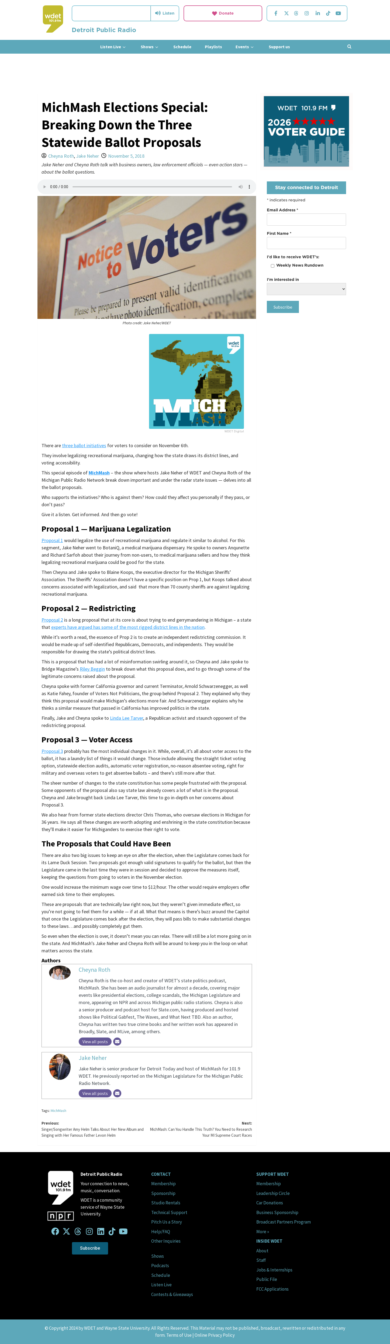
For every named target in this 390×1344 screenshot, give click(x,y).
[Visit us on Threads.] (296, 13)
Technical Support (169, 1212)
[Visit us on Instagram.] (307, 13)
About (262, 1251)
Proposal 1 (52, 540)
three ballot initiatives (84, 445)
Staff (261, 1260)
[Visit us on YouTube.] (338, 13)
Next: (199, 1130)
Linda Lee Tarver (126, 718)
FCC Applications (272, 1289)
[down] (124, 47)
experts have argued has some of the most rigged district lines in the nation (128, 627)
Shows (150, 47)
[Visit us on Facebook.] (276, 13)
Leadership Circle (273, 1193)
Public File (266, 1279)
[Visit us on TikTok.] (328, 13)
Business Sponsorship (277, 1212)
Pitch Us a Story (166, 1222)
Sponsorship (163, 1193)
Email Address (282, 210)
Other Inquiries (166, 1241)
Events (245, 47)
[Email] (117, 1042)
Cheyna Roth (61, 156)
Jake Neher (87, 156)
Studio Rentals (165, 1203)
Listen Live (113, 47)
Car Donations (269, 1203)
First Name (279, 233)
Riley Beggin (92, 669)
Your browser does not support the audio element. (146, 187)
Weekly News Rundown (299, 265)
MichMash (58, 1110)
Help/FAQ (160, 1232)
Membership (163, 1184)
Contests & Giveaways (172, 1294)
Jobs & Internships (274, 1270)
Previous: (94, 1130)
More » (262, 1232)
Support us (279, 46)
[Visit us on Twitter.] (286, 13)
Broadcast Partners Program (283, 1222)
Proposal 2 (52, 620)
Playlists (213, 46)
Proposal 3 (52, 751)
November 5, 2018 (126, 156)
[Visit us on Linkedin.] (318, 13)
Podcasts (160, 1266)
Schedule (182, 46)
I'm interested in (283, 279)
